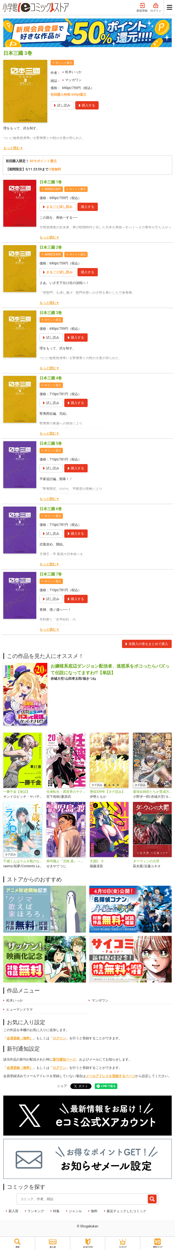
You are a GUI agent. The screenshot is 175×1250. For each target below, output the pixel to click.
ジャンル (75, 1211)
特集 (56, 1211)
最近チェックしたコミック (126, 1211)
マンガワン (73, 80)
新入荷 (13, 1211)
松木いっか (73, 72)
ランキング (35, 1211)
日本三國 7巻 (51, 574)
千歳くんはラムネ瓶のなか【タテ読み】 (22, 861)
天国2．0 (97, 861)
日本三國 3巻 (51, 313)
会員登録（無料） (20, 1038)
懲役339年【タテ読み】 (107, 792)
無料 (94, 1211)
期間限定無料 (53, 189)
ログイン (155, 7)
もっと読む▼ (13, 148)
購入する (87, 207)
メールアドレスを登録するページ (110, 1076)
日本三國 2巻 (51, 247)
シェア (62, 1086)
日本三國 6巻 (51, 509)
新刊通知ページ (64, 1059)
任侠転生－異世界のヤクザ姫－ (65, 792)
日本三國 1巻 (51, 182)
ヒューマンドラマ (19, 1009)
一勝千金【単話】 (16, 792)
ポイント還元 (63, 62)
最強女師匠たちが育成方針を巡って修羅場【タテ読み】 (152, 792)
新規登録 (142, 7)
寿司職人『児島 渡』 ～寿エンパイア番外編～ (65, 861)
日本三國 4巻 (51, 378)
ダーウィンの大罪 (146, 861)
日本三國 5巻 (51, 443)
